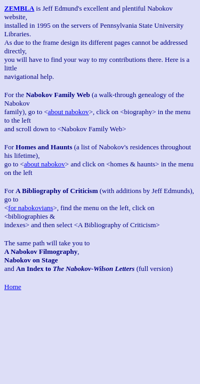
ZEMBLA (19, 8)
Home (12, 287)
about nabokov (68, 112)
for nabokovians (30, 208)
